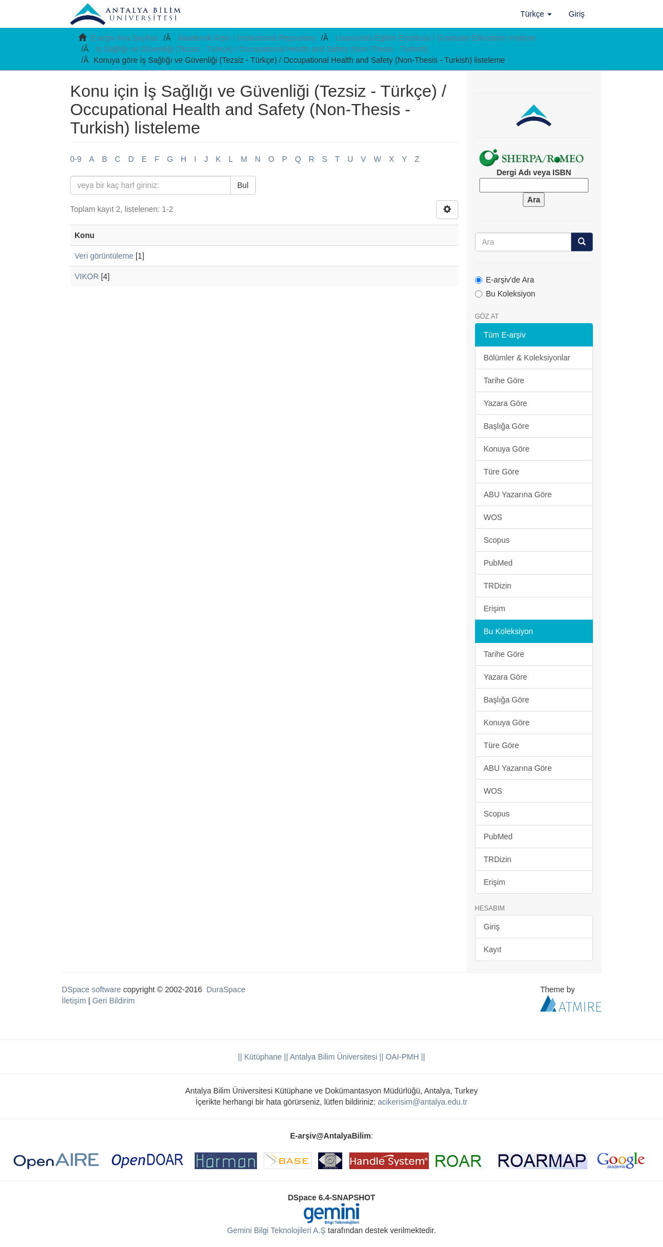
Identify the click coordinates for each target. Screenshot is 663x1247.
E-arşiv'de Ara (505, 279)
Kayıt (493, 949)
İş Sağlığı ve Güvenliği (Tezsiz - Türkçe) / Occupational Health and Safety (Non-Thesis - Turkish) (262, 48)
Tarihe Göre (504, 380)
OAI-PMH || (404, 1056)
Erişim (495, 608)
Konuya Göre (507, 448)
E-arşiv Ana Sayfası (125, 37)
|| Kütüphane (260, 1056)
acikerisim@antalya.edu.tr (422, 1101)
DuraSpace (225, 989)
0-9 (75, 159)
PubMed (498, 562)
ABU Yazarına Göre (518, 494)
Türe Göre (501, 471)
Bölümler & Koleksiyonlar (527, 357)
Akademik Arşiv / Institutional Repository (246, 37)
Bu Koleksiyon (505, 293)
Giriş (492, 926)
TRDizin (498, 585)
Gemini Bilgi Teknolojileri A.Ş (276, 1230)
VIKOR (87, 276)
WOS (493, 517)
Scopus (497, 540)
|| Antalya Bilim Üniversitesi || (333, 1056)
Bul (243, 185)
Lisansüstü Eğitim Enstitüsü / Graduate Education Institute (435, 37)
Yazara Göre (505, 403)
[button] (536, 14)
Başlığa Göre (507, 426)
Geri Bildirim (113, 1000)
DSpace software (91, 989)
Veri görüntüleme (104, 255)
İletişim (74, 1000)
